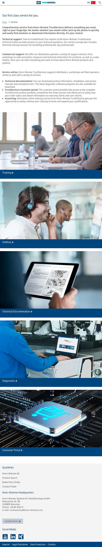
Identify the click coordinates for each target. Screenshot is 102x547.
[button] (3, 2)
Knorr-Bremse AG (10, 473)
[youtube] (5, 536)
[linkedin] (13, 536)
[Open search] (100, 2)
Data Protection (38, 544)
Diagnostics (8, 380)
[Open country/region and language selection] (91, 2)
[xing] (21, 536)
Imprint (6, 544)
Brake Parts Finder (11, 482)
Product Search (9, 477)
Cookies (52, 544)
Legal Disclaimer (20, 544)
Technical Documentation (16, 311)
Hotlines (6, 242)
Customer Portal (11, 450)
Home (4, 22)
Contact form (13, 521)
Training (6, 172)
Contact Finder (9, 486)
